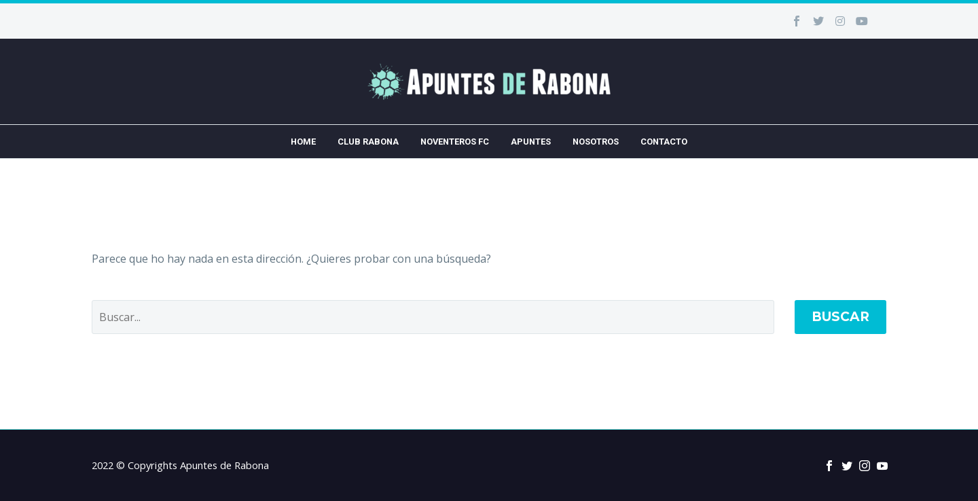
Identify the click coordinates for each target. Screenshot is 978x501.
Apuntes (531, 141)
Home (303, 141)
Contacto (663, 141)
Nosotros (596, 141)
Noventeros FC (454, 141)
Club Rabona (368, 141)
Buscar (840, 316)
